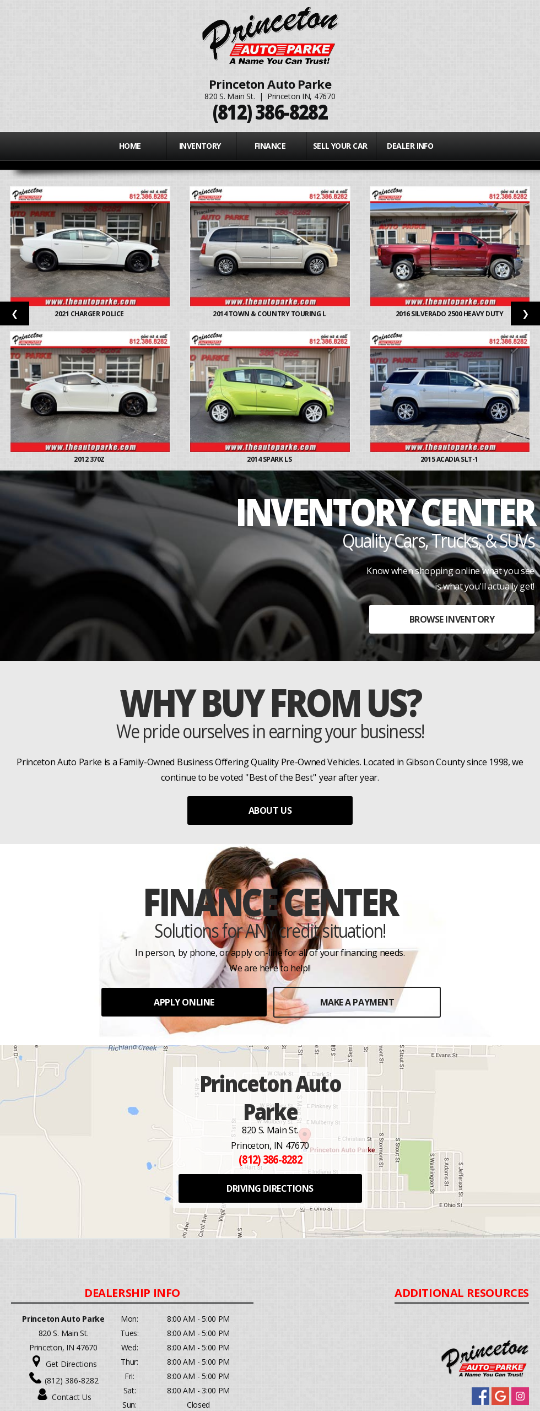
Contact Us (71, 1397)
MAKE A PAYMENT (357, 1002)
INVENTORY (200, 145)
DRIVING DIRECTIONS (269, 1188)
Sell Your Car (340, 145)
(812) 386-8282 (72, 1380)
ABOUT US (270, 810)
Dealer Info (410, 145)
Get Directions (71, 1364)
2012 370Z (90, 459)
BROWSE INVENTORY (451, 619)
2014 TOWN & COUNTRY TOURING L (270, 313)
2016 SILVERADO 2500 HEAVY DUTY (450, 313)
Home (130, 145)
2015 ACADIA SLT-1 (449, 459)
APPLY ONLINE (184, 1002)
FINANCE (270, 145)
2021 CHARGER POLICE (90, 313)
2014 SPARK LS (270, 459)
